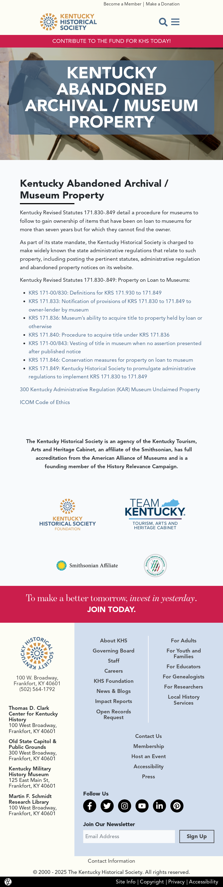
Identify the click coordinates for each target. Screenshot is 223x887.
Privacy (176, 882)
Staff (113, 661)
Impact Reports (113, 701)
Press (148, 776)
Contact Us (148, 736)
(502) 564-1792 (37, 689)
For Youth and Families (184, 654)
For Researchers (183, 687)
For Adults (184, 640)
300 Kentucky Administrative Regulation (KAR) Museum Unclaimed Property (110, 389)
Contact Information (111, 861)
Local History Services (184, 700)
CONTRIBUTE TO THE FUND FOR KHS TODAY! (111, 41)
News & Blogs (114, 691)
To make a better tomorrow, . (111, 597)
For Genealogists (183, 677)
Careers (113, 671)
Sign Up (197, 836)
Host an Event (148, 756)
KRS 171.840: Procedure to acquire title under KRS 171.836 (99, 335)
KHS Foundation (114, 681)
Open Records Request (113, 714)
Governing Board (113, 651)
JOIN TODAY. (111, 609)
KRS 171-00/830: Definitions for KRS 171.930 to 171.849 (95, 293)
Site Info (125, 882)
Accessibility (149, 766)
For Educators (184, 666)
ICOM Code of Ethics (45, 402)
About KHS (113, 640)
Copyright (152, 882)
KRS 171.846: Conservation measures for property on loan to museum (111, 360)
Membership (148, 746)
